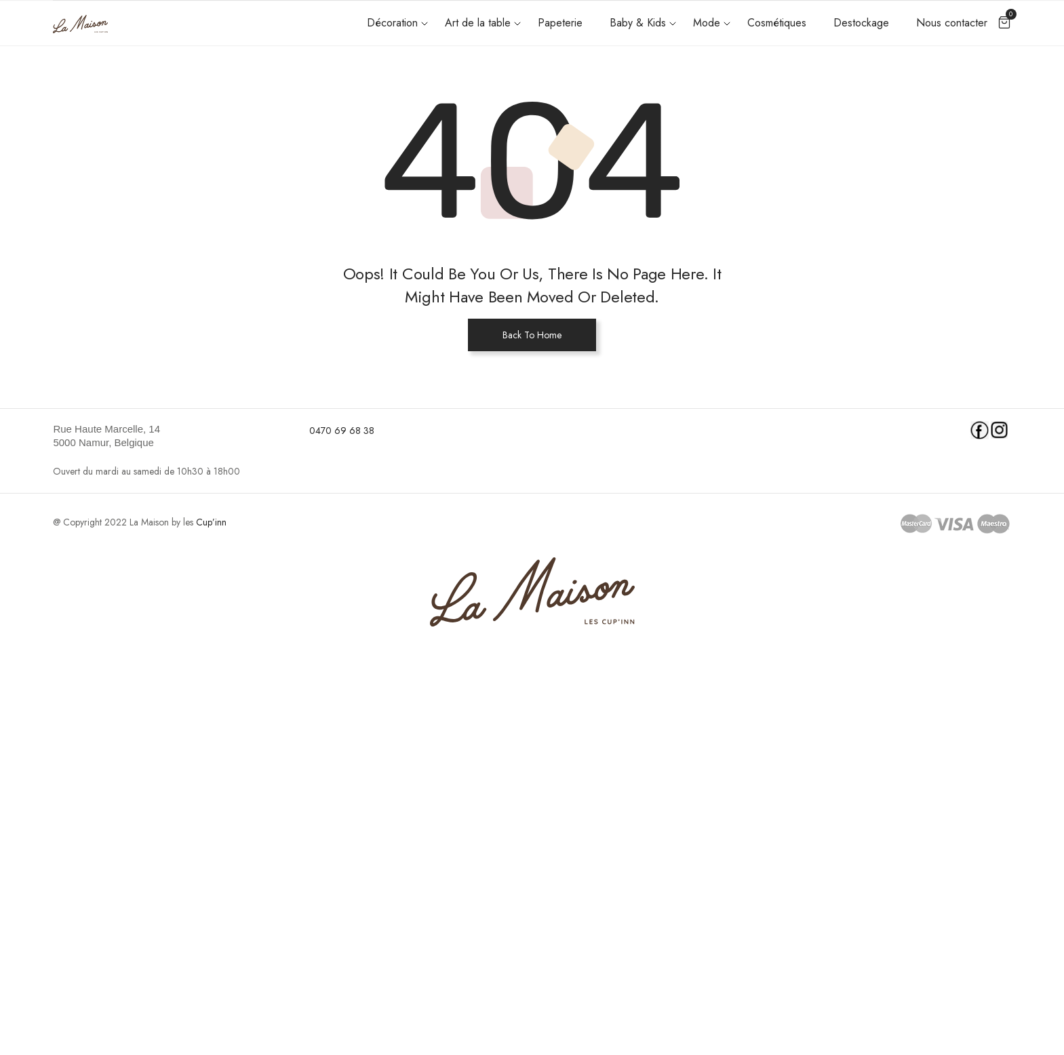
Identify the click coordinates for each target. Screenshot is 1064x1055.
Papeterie (560, 23)
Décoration (392, 23)
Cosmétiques (776, 23)
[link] (172, 436)
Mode (706, 23)
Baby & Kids (638, 23)
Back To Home (532, 335)
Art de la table (478, 23)
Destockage (861, 23)
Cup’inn (211, 522)
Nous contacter (951, 23)
